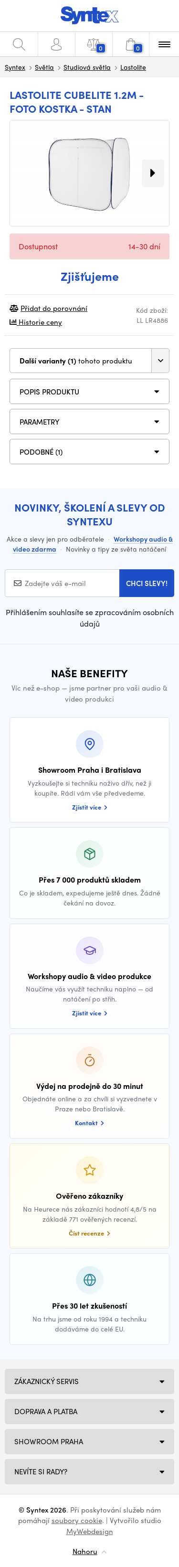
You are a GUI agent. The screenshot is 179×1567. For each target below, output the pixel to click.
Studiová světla (87, 67)
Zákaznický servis (46, 1381)
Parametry (40, 421)
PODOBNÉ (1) (41, 452)
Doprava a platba (45, 1411)
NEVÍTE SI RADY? (40, 1471)
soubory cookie (77, 1520)
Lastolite (133, 67)
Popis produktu (49, 391)
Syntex (15, 67)
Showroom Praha (48, 1441)
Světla (44, 67)
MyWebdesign (89, 1531)
